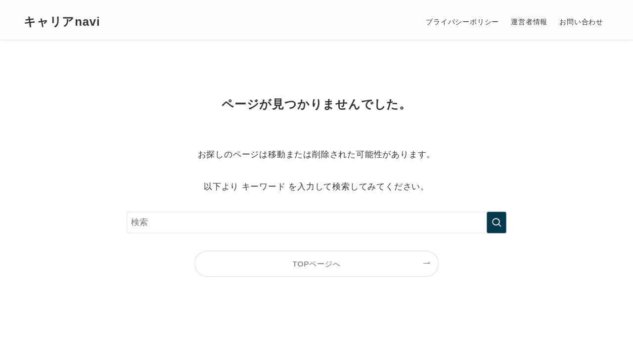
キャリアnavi (62, 22)
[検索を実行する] (496, 222)
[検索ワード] (316, 222)
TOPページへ (317, 264)
